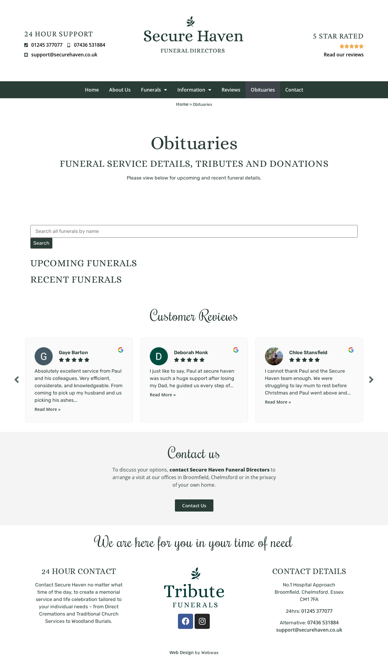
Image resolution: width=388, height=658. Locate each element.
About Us (120, 89)
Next (371, 379)
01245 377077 (317, 611)
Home (92, 89)
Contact (294, 89)
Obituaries (263, 89)
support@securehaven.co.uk (309, 629)
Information (194, 89)
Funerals (154, 89)
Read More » (48, 409)
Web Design (181, 652)
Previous (17, 379)
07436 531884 (323, 622)
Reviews (231, 89)
